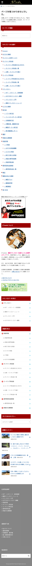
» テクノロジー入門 (7, 498)
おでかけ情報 (7, 54)
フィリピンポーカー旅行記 (14, 117)
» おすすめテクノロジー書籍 (9, 500)
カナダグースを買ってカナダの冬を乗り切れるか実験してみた (15, 464)
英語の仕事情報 (7, 138)
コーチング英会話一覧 (12, 82)
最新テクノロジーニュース (14, 103)
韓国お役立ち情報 (8, 176)
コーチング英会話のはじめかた (15, 79)
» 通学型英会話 (5, 509)
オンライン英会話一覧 (12, 68)
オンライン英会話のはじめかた (15, 65)
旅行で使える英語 (11, 155)
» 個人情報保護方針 (7, 535)
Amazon (5, 51)
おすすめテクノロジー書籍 (14, 96)
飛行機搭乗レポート (12, 131)
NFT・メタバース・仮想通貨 (14, 93)
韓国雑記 (8, 186)
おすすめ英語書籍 (11, 148)
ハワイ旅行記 (10, 113)
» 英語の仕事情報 (6, 511)
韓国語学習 (9, 183)
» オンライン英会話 (7, 504)
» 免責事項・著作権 (7, 533)
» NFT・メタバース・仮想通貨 (10, 494)
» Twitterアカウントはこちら (10, 280)
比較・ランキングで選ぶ (13, 72)
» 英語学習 (4, 502)
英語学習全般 (10, 162)
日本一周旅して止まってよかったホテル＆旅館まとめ (15, 473)
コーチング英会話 (8, 75)
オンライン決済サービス (10, 58)
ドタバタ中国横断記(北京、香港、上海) (15, 456)
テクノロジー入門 (11, 99)
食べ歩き (5, 190)
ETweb (15, 564)
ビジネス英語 (10, 152)
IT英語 (8, 145)
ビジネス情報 (7, 106)
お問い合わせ (15, 271)
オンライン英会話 (8, 61)
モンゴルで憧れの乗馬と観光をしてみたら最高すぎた (15, 437)
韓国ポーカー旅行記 (12, 127)
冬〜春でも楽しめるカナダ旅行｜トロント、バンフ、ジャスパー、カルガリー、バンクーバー (15, 447)
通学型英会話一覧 (11, 169)
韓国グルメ (9, 179)
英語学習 (5, 141)
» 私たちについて (6, 278)
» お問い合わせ (5, 537)
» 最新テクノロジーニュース (9, 496)
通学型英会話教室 (8, 165)
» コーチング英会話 (7, 507)
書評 (4, 134)
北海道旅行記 (10, 120)
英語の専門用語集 (11, 159)
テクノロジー (7, 89)
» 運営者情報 (5, 531)
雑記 (4, 172)
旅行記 (5, 110)
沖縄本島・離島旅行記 (12, 124)
